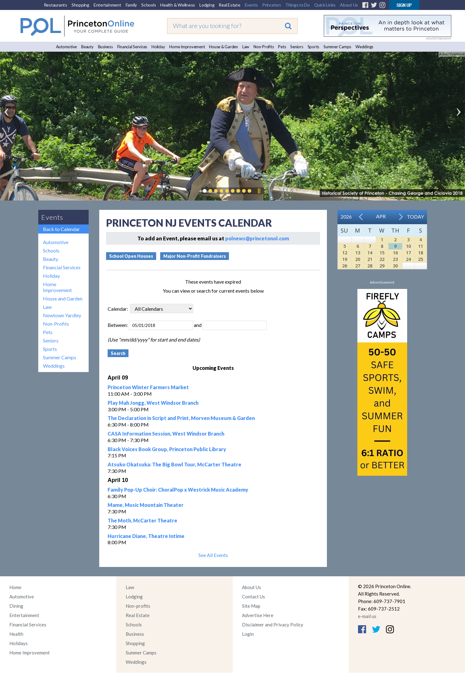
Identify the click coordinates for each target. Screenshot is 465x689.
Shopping (80, 4)
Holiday (158, 46)
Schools (148, 4)
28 (369, 266)
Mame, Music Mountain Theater (146, 505)
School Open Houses (131, 256)
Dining (16, 606)
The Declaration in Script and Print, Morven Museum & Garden (181, 418)
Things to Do (297, 4)
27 (357, 266)
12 (344, 253)
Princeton (271, 4)
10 (408, 246)
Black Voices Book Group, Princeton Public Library (167, 449)
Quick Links (325, 4)
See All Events (213, 555)
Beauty (87, 46)
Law (245, 46)
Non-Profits (263, 46)
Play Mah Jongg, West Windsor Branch (153, 403)
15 (381, 253)
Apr (381, 216)
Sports (313, 46)
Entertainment (107, 4)
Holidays (18, 643)
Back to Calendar (61, 229)
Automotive (66, 46)
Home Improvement (187, 46)
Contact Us (253, 596)
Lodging (206, 4)
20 (357, 259)
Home (15, 587)
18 (420, 253)
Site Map (251, 606)
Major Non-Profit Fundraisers (194, 256)
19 (344, 259)
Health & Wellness (177, 4)
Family (131, 4)
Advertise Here (257, 615)
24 (408, 259)
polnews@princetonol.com (257, 238)
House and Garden (62, 298)
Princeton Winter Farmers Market (148, 387)
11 (420, 246)
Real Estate (229, 4)
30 (395, 266)
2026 (346, 216)
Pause (259, 191)
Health (16, 634)
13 (357, 253)
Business (105, 46)
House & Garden (223, 46)
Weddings (364, 46)
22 (381, 259)
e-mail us (367, 616)
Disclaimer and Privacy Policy (272, 624)
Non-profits (138, 606)
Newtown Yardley (62, 315)
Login (248, 634)
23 (395, 259)
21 (369, 259)
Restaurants (55, 4)
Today (415, 216)
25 (420, 259)
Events (251, 4)
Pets (282, 46)
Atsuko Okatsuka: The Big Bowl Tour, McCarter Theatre (174, 464)
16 (395, 253)
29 (381, 266)
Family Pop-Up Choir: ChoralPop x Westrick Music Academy (178, 490)
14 (369, 253)
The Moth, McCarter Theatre (142, 520)
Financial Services (132, 46)
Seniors (296, 46)
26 (344, 266)
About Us (349, 4)
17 (408, 253)
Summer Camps (337, 46)
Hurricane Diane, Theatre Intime (146, 536)
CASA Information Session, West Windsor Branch (166, 434)
